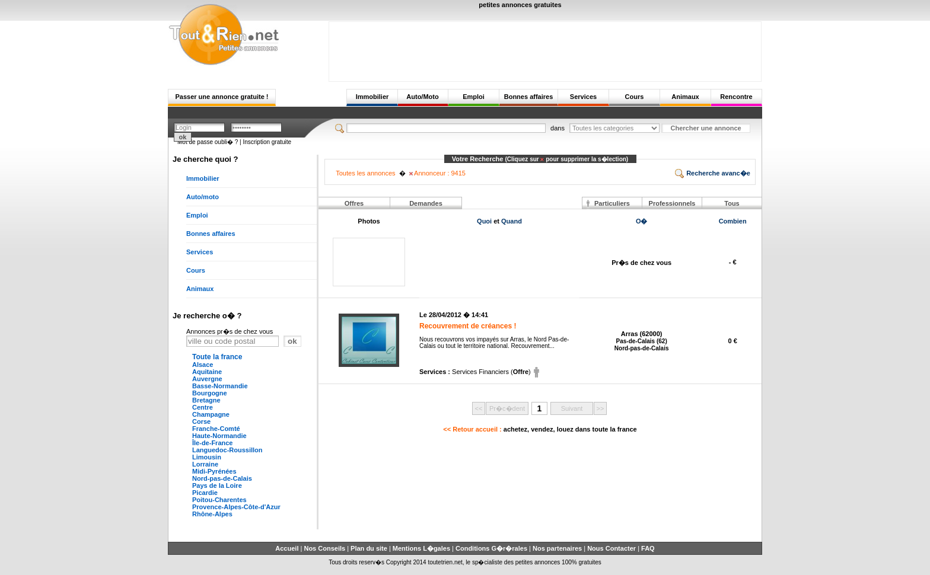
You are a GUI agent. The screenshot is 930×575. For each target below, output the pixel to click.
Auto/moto (202, 196)
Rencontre (736, 96)
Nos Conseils (324, 548)
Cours (634, 96)
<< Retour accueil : (539, 429)
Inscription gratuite (267, 142)
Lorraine (205, 464)
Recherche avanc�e (712, 173)
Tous (731, 203)
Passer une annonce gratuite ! (221, 96)
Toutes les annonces (365, 173)
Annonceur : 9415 (437, 173)
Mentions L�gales (421, 548)
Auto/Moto (422, 96)
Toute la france (217, 357)
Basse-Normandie (220, 385)
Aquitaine (207, 371)
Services (583, 96)
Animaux (685, 96)
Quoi (484, 221)
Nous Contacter (611, 548)
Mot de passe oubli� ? (207, 142)
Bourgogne (209, 393)
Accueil (286, 548)
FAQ (648, 548)
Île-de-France (212, 442)
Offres (354, 203)
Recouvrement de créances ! (467, 326)
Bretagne (206, 400)
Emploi (474, 96)
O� (642, 221)
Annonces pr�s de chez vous (229, 331)
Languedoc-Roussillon (227, 449)
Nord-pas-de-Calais (222, 478)
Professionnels (672, 203)
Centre (202, 407)
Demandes (425, 203)
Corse (201, 421)
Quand (511, 221)
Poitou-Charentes (219, 499)
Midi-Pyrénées (214, 471)
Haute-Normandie (219, 435)
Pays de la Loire (217, 485)
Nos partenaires (557, 548)
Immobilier (372, 96)
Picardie (205, 492)
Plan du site (369, 548)
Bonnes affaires (528, 96)
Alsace (202, 364)
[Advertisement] (545, 48)
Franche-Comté (216, 428)
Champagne (211, 414)
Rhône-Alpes (212, 514)
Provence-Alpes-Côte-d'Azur (236, 506)
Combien (733, 221)
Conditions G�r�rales (491, 548)
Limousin (206, 457)
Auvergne (207, 378)
